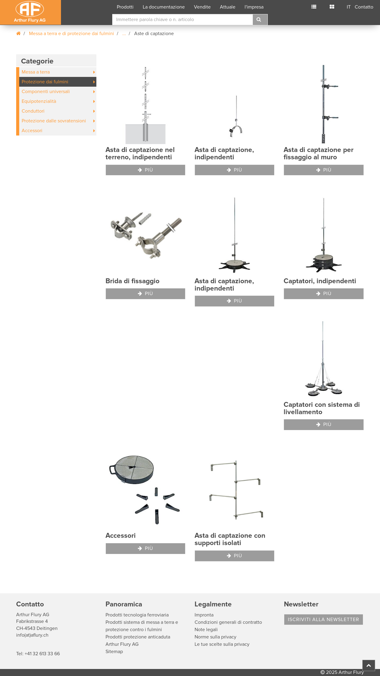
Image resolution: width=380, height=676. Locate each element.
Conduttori (33, 111)
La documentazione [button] (164, 7)
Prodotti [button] (125, 7)
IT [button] (349, 7)
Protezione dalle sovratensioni (54, 121)
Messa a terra (36, 72)
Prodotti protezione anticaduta (138, 637)
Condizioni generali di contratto (228, 622)
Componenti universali (46, 92)
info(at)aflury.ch (32, 635)
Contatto (364, 7)
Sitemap (114, 652)
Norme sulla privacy (215, 637)
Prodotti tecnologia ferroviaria (137, 615)
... (124, 34)
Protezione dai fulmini (45, 82)
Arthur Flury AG (122, 644)
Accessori (32, 131)
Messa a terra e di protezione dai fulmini (71, 34)
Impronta (204, 615)
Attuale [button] (227, 7)
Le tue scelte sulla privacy (222, 644)
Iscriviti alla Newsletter (323, 619)
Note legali (206, 630)
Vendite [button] (202, 7)
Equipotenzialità (39, 101)
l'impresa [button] (254, 7)
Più (145, 170)
